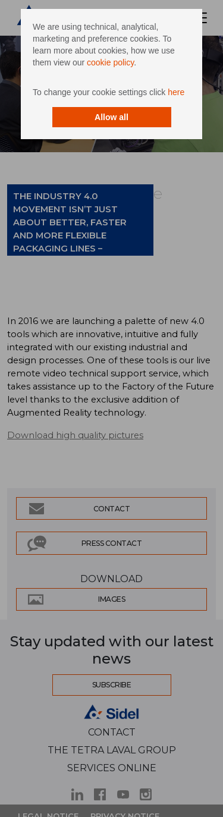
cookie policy (110, 62)
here (176, 92)
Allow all (111, 117)
